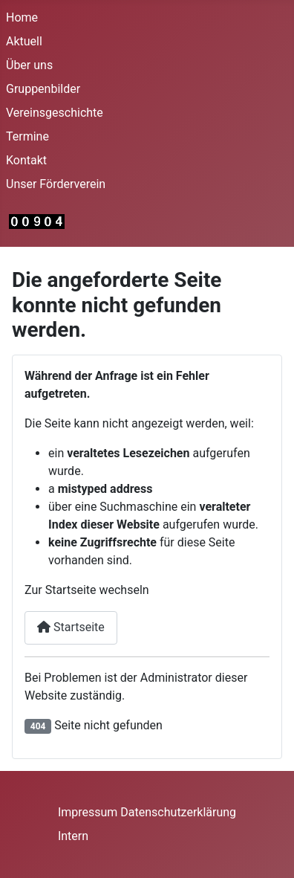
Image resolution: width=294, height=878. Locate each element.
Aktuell (24, 41)
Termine (27, 136)
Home (22, 17)
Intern (73, 836)
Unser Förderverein (55, 184)
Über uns (29, 65)
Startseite (71, 627)
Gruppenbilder (43, 89)
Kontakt (26, 160)
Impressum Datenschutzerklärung (147, 812)
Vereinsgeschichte (54, 113)
